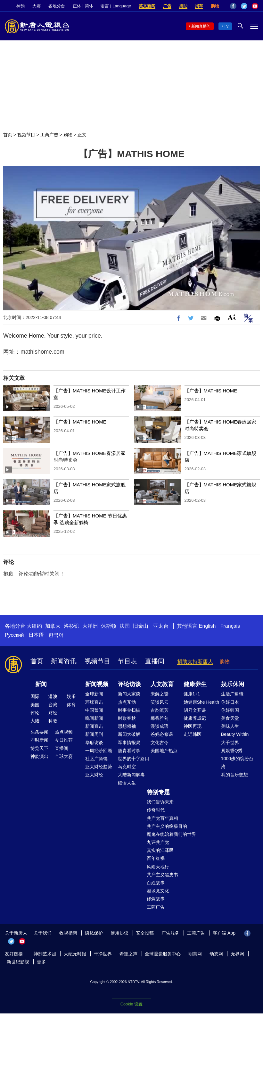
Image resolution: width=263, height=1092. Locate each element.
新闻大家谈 (129, 693)
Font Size (231, 317)
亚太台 (160, 626)
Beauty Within (235, 734)
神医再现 (192, 726)
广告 (167, 6)
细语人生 (127, 782)
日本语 (36, 635)
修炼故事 (156, 898)
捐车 (199, 6)
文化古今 (159, 742)
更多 (41, 961)
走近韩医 (192, 734)
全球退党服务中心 (163, 953)
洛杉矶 (71, 626)
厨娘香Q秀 (231, 750)
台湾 (52, 704)
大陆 (34, 720)
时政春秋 (127, 718)
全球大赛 (64, 756)
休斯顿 (108, 626)
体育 (71, 704)
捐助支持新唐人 (195, 661)
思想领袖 (127, 726)
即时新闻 (39, 740)
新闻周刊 (94, 734)
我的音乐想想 (234, 774)
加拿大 (53, 626)
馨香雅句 (159, 718)
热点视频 (64, 732)
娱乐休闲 (232, 684)
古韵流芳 (159, 710)
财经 (52, 712)
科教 (52, 720)
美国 (34, 704)
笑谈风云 (159, 702)
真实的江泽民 (160, 850)
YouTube (255, 6)
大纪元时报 (75, 953)
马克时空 (127, 766)
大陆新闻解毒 (131, 774)
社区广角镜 (96, 758)
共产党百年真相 (162, 818)
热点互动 (127, 702)
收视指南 (68, 933)
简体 (89, 6)
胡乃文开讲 (195, 710)
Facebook (233, 6)
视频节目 (26, 134)
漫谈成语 (159, 726)
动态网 (216, 953)
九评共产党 (158, 842)
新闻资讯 (64, 661)
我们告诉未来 (160, 801)
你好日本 (230, 702)
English (207, 626)
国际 (34, 696)
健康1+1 (192, 693)
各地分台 (56, 6)
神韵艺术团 (45, 953)
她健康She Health (201, 702)
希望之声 (128, 953)
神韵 (20, 6)
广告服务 (170, 933)
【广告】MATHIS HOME (211, 390)
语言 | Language (116, 6)
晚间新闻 (94, 718)
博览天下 (39, 748)
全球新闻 (94, 693)
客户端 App (224, 933)
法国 (124, 626)
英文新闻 (147, 6)
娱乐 (71, 696)
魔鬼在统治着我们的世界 (171, 834)
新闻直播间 (200, 26)
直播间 (154, 661)
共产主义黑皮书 (162, 874)
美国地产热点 (164, 750)
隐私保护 (94, 933)
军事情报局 (129, 742)
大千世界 (230, 742)
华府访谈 (94, 742)
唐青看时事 (129, 750)
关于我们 (43, 933)
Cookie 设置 (131, 1004)
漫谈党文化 (158, 890)
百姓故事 (156, 882)
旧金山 (140, 626)
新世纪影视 (18, 961)
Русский (14, 635)
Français (230, 626)
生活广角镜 (232, 693)
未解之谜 (159, 693)
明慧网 (195, 953)
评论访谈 (129, 684)
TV (226, 26)
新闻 (41, 684)
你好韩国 (230, 710)
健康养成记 (195, 718)
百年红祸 (156, 858)
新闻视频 (96, 684)
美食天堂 (230, 718)
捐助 (183, 6)
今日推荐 (64, 740)
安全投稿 (145, 933)
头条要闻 (39, 732)
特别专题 (158, 792)
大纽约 (34, 626)
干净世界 (103, 953)
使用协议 (119, 933)
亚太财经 (94, 774)
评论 (34, 712)
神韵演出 (39, 756)
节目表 (127, 661)
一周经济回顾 (98, 750)
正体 (77, 6)
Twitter (244, 6)
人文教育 (162, 684)
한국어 (56, 635)
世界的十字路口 (133, 758)
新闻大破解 (129, 734)
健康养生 (195, 684)
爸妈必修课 (162, 734)
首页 (7, 134)
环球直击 (94, 702)
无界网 (237, 953)
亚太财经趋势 (98, 766)
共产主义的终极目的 (167, 826)
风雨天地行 (158, 866)
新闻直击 (94, 726)
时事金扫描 (129, 710)
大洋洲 (90, 626)
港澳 (52, 696)
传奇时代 (156, 809)
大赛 (36, 6)
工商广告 (49, 134)
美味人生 (230, 726)
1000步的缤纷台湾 (237, 762)
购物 (215, 6)
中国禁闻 (94, 710)
